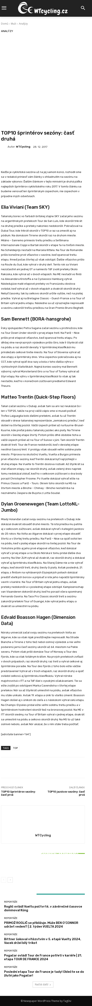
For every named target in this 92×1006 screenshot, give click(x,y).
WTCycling (23, 146)
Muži (13, 23)
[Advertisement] (46, 82)
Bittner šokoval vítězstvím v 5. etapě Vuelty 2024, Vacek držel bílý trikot (43, 864)
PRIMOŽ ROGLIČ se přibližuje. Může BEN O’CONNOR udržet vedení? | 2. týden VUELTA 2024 (41, 924)
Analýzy (23, 23)
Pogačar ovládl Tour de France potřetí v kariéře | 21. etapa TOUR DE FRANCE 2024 (43, 957)
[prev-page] (3, 880)
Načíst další (43, 984)
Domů (4, 23)
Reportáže (42, 848)
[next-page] (10, 880)
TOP (15, 747)
